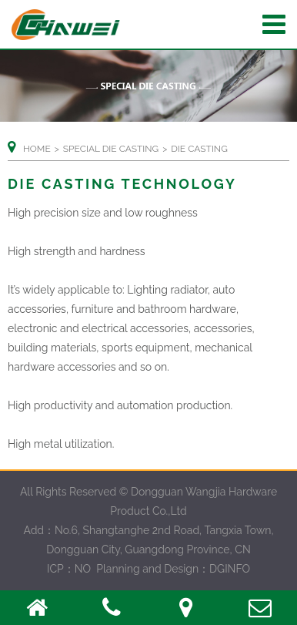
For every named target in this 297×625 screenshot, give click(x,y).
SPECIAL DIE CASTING (111, 148)
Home (37, 148)
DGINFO (229, 569)
